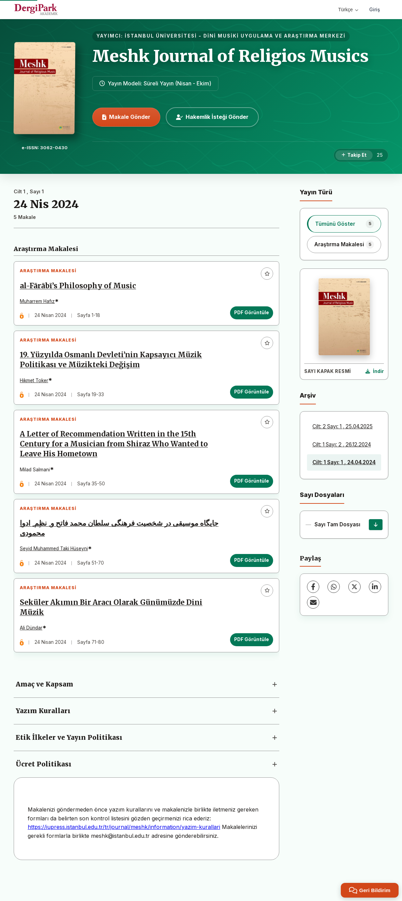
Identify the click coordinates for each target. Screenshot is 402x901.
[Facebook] (313, 587)
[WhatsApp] (333, 587)
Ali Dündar (34, 652)
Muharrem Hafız (40, 304)
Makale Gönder (126, 116)
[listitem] (344, 223)
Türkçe (348, 9)
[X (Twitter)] (354, 587)
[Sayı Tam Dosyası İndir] (376, 524)
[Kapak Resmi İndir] (374, 371)
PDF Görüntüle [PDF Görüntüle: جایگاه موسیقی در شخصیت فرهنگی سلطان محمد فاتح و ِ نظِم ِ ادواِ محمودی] (248, 579)
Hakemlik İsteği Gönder (212, 116)
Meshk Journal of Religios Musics (230, 56)
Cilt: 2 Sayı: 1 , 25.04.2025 (342, 426)
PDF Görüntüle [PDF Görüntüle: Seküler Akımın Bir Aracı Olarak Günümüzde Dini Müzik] (248, 664)
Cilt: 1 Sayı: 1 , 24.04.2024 (344, 462)
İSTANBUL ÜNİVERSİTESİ (161, 36)
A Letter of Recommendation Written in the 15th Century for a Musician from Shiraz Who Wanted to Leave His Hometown (117, 457)
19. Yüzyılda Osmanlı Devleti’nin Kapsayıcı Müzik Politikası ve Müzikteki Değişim (114, 368)
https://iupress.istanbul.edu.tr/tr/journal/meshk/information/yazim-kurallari (124, 854)
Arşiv (308, 395)
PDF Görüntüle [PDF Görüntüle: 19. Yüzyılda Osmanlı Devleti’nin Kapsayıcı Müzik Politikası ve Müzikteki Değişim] (248, 400)
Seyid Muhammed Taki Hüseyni (57, 568)
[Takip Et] (354, 155)
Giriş (374, 9)
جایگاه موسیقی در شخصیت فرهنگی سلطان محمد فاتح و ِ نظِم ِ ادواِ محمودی (116, 547)
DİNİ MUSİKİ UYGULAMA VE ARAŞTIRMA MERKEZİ (274, 36)
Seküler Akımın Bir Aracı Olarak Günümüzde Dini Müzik (114, 632)
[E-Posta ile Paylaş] (313, 602)
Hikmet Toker (37, 388)
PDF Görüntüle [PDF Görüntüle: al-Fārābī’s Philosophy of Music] (248, 315)
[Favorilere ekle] (264, 276)
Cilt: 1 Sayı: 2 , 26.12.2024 (341, 444)
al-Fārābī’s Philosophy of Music (81, 288)
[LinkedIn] (375, 587)
